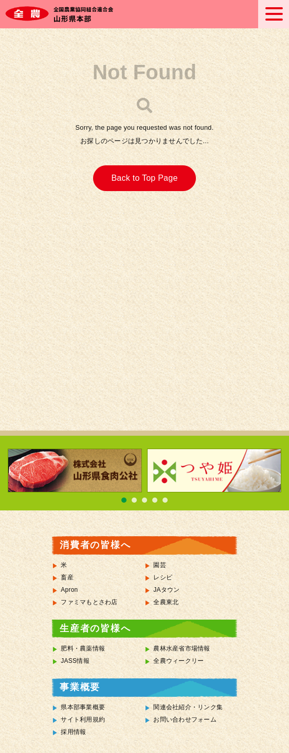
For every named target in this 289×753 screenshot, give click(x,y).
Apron (69, 589)
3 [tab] (144, 500)
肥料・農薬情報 (83, 648)
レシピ (162, 577)
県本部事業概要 (83, 707)
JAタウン (166, 589)
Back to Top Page (144, 178)
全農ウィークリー (178, 660)
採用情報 (73, 731)
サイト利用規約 (83, 719)
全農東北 (165, 602)
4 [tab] (154, 500)
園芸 (159, 565)
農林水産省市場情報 (181, 648)
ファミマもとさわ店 (89, 602)
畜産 (67, 577)
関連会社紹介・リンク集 (188, 707)
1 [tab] (124, 500)
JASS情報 (75, 660)
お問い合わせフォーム (184, 719)
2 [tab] (134, 500)
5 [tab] (165, 500)
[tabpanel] (75, 470)
